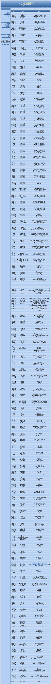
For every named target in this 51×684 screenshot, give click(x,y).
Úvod (9, 10)
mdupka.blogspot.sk (5, 44)
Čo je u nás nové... (6, 11)
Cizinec (37, 553)
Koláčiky (8, 17)
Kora (9, 35)
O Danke (8, 28)
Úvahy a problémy (7, 24)
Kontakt (8, 38)
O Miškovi (8, 23)
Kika (9, 36)
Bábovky (37, 550)
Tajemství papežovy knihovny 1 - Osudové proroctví (38, 564)
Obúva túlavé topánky (6, 18)
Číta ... (9, 16)
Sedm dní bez (37, 565)
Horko (38, 551)
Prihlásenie (8, 13)
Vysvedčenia (8, 26)
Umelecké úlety (7, 25)
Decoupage (8, 19)
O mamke (8, 15)
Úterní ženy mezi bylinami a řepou (38, 563)
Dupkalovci (28, 682)
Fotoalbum (8, 12)
